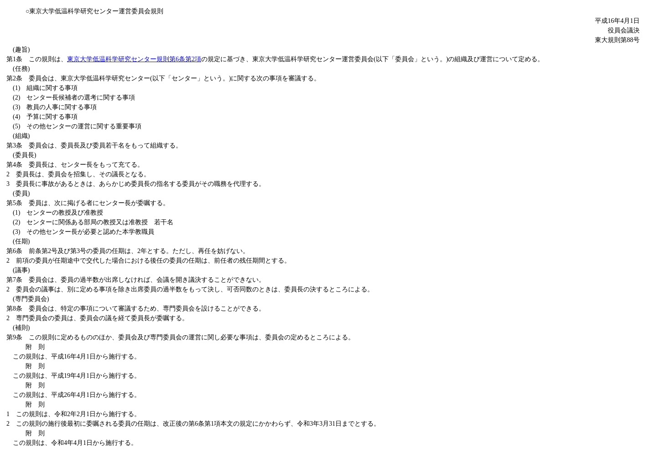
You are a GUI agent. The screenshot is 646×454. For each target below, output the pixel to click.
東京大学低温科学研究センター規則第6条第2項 (134, 59)
